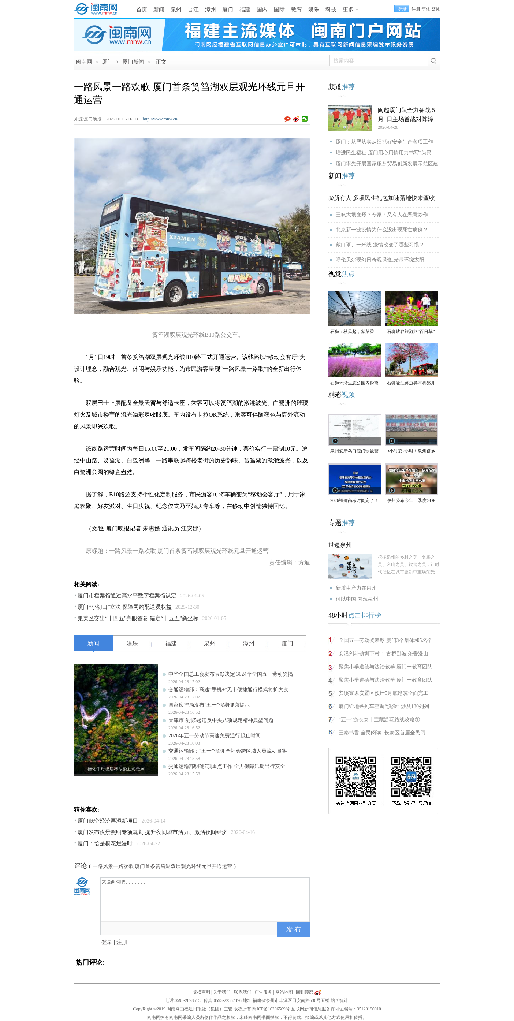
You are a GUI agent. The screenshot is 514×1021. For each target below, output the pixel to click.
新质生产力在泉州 (356, 588)
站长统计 (339, 1000)
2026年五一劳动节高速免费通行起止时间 (214, 735)
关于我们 (222, 992)
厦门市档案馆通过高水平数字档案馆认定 (127, 596)
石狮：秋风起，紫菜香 (352, 331)
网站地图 (284, 992)
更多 (348, 9)
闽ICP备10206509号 (271, 1008)
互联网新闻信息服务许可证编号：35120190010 (336, 1008)
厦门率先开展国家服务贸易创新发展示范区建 (387, 164)
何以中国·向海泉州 (357, 599)
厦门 (227, 9)
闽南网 (84, 62)
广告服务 (263, 992)
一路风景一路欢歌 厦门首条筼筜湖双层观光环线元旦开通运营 (162, 866)
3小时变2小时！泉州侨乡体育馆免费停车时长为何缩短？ (411, 451)
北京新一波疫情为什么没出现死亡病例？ (382, 229)
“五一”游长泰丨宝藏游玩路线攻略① (379, 719)
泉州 (176, 9)
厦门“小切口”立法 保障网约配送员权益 (125, 607)
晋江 (193, 9)
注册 (415, 9)
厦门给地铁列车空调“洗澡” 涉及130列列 (384, 706)
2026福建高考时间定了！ (354, 500)
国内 (262, 9)
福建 (244, 9)
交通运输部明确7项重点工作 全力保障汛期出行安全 (226, 766)
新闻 (158, 9)
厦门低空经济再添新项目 (108, 821)
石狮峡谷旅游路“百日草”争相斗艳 (411, 332)
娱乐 (313, 9)
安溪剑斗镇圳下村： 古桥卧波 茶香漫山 (383, 653)
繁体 (435, 9)
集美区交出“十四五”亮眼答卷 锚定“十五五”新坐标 (138, 618)
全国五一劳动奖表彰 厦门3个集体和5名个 (385, 640)
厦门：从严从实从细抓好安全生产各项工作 (384, 142)
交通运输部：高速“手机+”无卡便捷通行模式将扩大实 (228, 689)
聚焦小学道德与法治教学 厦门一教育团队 (385, 667)
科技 (330, 9)
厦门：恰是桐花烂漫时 (105, 843)
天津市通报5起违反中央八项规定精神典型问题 (220, 720)
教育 (296, 9)
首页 (141, 9)
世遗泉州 (340, 545)
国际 (279, 9)
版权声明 (201, 992)
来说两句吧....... (206, 899)
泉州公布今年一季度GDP (411, 500)
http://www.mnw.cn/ (161, 119)
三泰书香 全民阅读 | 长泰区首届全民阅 (382, 732)
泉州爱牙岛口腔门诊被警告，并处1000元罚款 (354, 451)
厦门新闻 (133, 62)
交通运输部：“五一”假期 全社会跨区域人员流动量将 (227, 751)
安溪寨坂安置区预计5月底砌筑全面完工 (383, 693)
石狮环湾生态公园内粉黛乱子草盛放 (354, 383)
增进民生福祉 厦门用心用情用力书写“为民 (384, 153)
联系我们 (243, 992)
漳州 (210, 9)
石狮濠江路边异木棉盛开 (411, 382)
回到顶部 (304, 992)
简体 (425, 9)
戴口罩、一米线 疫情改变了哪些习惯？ (380, 244)
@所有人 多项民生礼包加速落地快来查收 (381, 198)
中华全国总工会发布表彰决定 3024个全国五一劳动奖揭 (230, 674)
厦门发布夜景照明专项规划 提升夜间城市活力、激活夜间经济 (152, 832)
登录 (106, 942)
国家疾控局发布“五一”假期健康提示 (209, 705)
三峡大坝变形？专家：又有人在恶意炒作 (382, 214)
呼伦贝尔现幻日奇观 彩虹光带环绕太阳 (380, 259)
